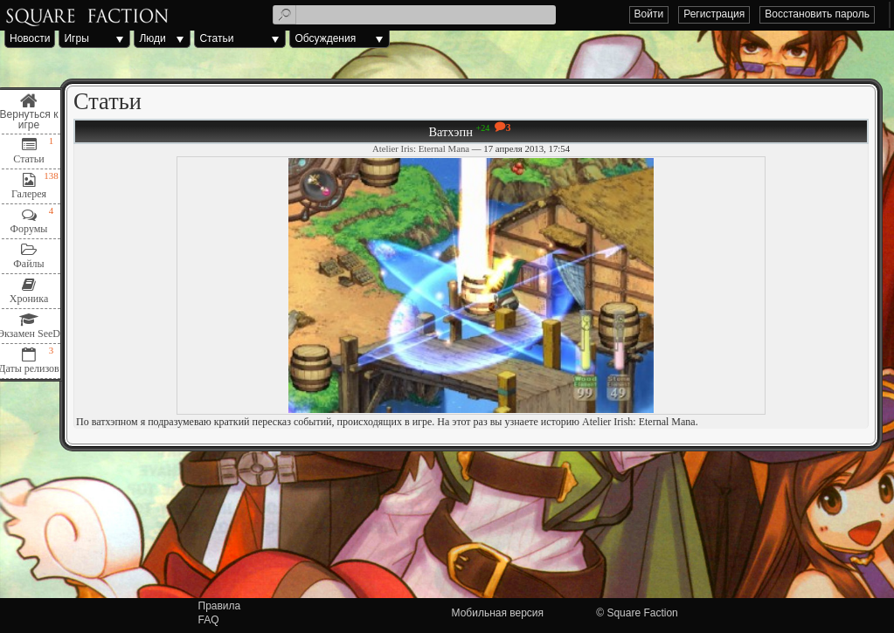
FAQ (208, 620)
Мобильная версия (498, 613)
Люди (152, 38)
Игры (76, 38)
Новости (30, 38)
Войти (649, 14)
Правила (219, 606)
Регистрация (714, 14)
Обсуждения (325, 38)
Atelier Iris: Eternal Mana (420, 148)
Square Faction (641, 613)
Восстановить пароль (817, 14)
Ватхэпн (450, 132)
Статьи (216, 38)
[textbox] (414, 14)
